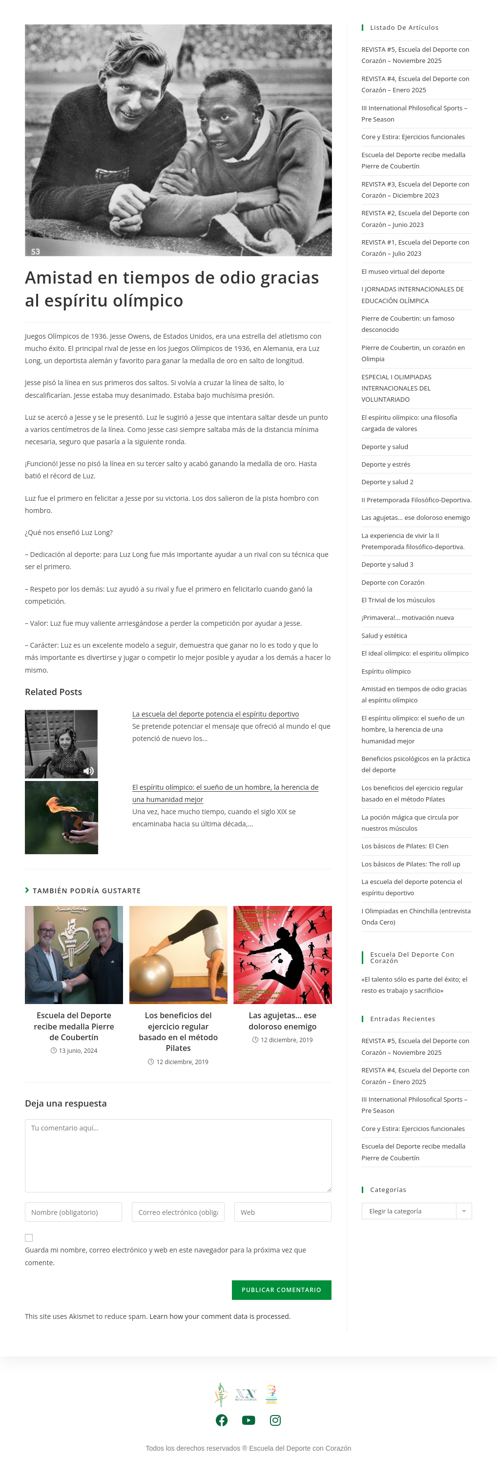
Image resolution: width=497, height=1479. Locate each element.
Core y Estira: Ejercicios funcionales (413, 136)
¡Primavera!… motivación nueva (408, 617)
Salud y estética (385, 635)
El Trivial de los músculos (398, 600)
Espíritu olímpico (386, 671)
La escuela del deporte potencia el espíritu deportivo (215, 714)
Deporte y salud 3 (388, 564)
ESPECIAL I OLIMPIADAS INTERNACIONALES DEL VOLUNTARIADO (397, 388)
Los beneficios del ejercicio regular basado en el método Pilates (178, 1031)
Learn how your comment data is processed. (219, 1316)
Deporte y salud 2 (388, 481)
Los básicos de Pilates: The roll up (411, 864)
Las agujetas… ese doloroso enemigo (282, 1020)
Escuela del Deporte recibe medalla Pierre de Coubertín (74, 1026)
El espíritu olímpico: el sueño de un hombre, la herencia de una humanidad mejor (413, 729)
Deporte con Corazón (393, 582)
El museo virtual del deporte (403, 271)
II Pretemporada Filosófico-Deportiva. (417, 499)
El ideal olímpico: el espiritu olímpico (415, 653)
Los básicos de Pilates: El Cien (405, 846)
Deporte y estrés (386, 464)
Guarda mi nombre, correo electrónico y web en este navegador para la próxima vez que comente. (165, 1256)
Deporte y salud (385, 446)
